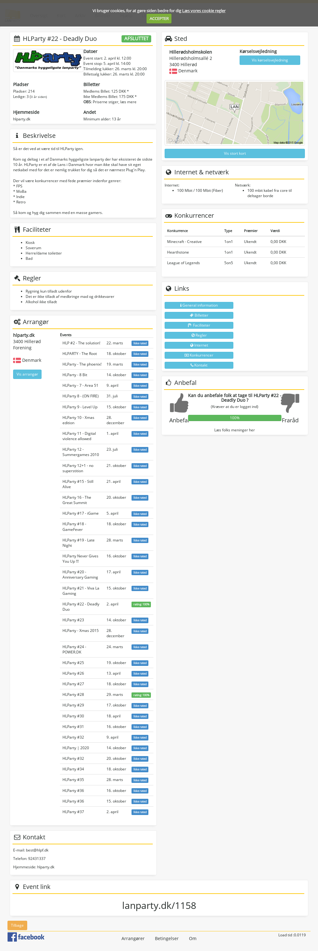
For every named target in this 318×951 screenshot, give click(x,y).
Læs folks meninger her (234, 430)
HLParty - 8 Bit (74, 374)
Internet (199, 345)
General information (199, 305)
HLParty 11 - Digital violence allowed (79, 436)
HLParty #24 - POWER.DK (74, 649)
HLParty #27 (73, 684)
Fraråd (290, 420)
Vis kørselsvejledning (270, 60)
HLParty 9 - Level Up (79, 407)
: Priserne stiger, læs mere (110, 101)
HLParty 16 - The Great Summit (76, 500)
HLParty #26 (73, 673)
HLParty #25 (73, 662)
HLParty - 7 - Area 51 (80, 385)
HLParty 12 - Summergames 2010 (80, 452)
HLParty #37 (73, 811)
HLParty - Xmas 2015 (80, 630)
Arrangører (133, 938)
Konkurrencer (199, 355)
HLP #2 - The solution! (81, 343)
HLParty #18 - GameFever (74, 526)
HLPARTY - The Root (79, 353)
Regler (199, 335)
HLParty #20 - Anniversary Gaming (80, 574)
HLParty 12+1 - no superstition (77, 468)
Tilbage (17, 925)
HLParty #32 (73, 737)
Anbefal (179, 420)
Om (192, 938)
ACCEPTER (159, 18)
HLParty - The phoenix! (82, 364)
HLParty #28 (73, 694)
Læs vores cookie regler (204, 10)
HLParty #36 (73, 790)
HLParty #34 (73, 769)
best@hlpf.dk (37, 850)
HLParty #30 (73, 716)
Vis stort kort (235, 153)
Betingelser (167, 938)
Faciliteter (199, 325)
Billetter (199, 315)
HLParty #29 (73, 705)
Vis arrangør (27, 374)
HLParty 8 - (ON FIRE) (80, 396)
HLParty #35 (73, 779)
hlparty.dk (21, 119)
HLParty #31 (73, 726)
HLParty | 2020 (75, 747)
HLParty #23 (73, 620)
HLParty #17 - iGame (80, 513)
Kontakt (199, 365)
